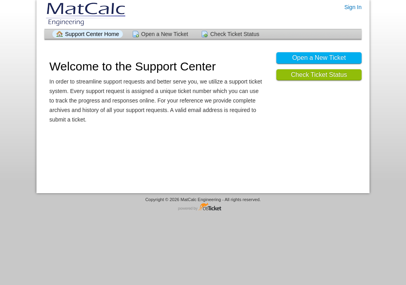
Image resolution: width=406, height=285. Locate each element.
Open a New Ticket (164, 34)
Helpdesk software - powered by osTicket (203, 207)
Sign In (353, 7)
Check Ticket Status (234, 34)
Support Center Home (92, 34)
